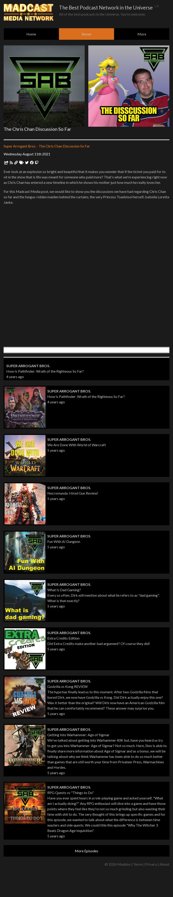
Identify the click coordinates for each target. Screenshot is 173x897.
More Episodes (86, 851)
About (164, 864)
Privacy (151, 864)
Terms (138, 864)
